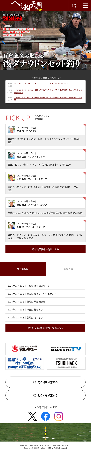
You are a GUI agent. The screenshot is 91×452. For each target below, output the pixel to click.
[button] (43, 67)
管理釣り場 (22, 269)
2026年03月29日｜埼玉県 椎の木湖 (25, 309)
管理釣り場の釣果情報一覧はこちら (45, 327)
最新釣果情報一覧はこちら (45, 249)
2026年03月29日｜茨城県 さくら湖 (25, 317)
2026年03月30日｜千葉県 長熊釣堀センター (30, 285)
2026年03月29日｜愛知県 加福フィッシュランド (32, 293)
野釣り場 (68, 269)
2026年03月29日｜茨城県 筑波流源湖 (26, 301)
